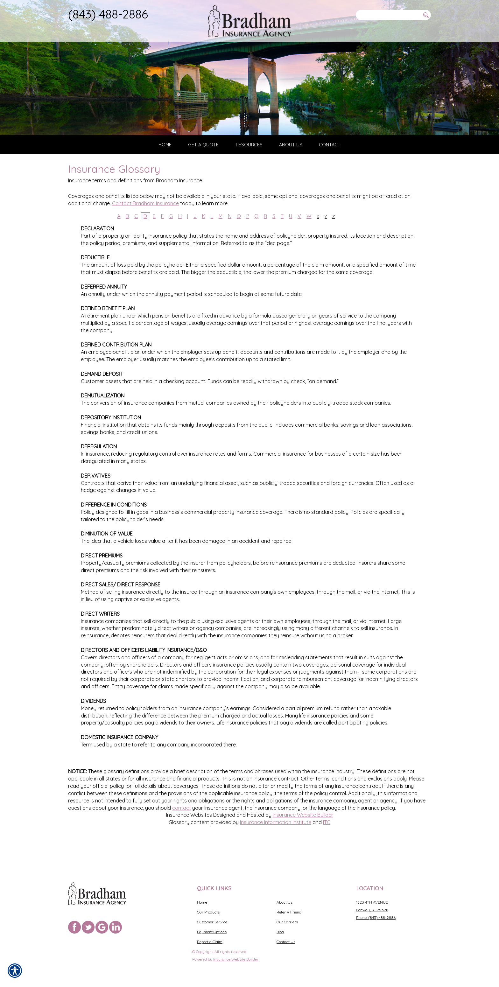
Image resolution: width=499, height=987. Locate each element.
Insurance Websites (189, 839)
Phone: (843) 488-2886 (376, 917)
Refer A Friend (289, 912)
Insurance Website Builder (303, 839)
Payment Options (212, 931)
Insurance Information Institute (275, 847)
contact (181, 832)
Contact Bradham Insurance (145, 227)
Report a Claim (209, 941)
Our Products (208, 912)
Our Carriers (287, 922)
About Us (284, 902)
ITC (326, 847)
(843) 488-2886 (108, 14)
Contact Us (286, 941)
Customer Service (212, 922)
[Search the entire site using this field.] (388, 15)
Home (202, 902)
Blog (280, 931)
